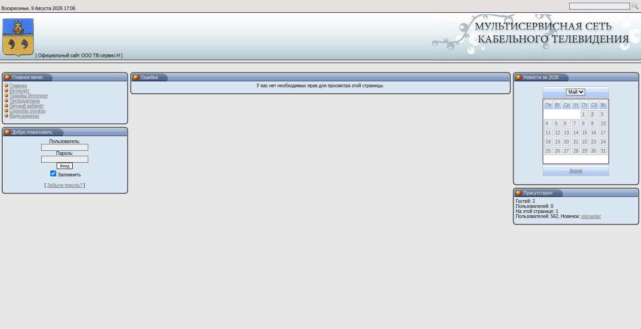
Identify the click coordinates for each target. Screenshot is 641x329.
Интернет (20, 90)
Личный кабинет (27, 105)
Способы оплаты (28, 110)
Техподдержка (25, 100)
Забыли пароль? (64, 185)
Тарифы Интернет (29, 95)
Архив (575, 170)
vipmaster (591, 216)
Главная (18, 85)
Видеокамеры (24, 115)
